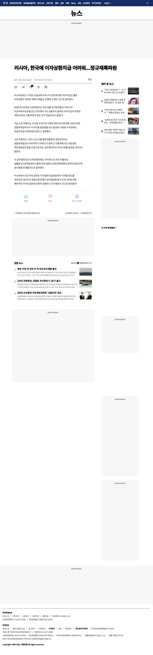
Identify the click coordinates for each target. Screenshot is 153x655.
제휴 (14, 628)
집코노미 (40, 3)
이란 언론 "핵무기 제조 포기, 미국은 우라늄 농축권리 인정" (115, 132)
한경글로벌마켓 (29, 3)
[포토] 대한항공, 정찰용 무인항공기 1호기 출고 (39, 280)
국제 (67, 3)
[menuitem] (15, 87)
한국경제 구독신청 (71, 213)
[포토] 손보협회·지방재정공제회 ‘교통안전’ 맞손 (39, 292)
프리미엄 (97, 3)
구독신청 (16, 616)
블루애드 (46, 616)
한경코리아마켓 (15, 3)
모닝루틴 (86, 3)
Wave (73, 3)
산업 (62, 3)
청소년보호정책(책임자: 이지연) (102, 628)
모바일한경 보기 (86, 213)
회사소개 (6, 616)
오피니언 (49, 3)
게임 (79, 3)
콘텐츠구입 (21, 628)
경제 (56, 3)
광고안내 (35, 616)
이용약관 (68, 628)
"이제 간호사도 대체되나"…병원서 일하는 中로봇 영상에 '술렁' (115, 112)
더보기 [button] (106, 3)
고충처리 (25, 616)
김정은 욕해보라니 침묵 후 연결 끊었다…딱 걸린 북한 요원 (115, 102)
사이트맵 (41, 628)
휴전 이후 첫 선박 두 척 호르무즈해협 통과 (37, 268)
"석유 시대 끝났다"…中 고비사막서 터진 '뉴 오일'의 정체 (115, 92)
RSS (59, 628)
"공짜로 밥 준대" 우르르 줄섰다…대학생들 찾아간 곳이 (115, 122)
